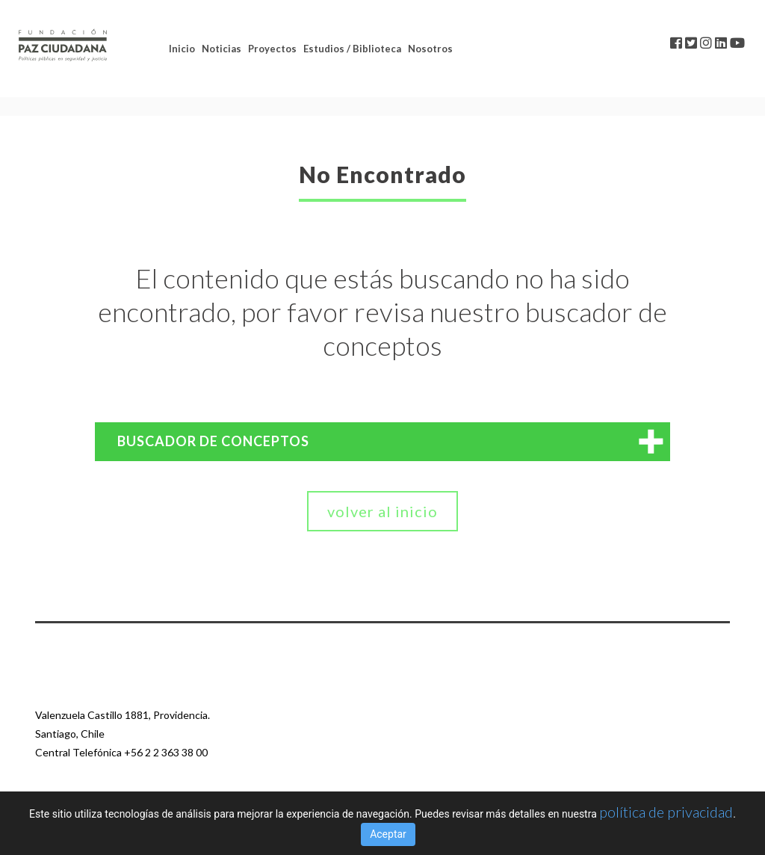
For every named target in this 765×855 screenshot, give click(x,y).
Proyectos (272, 49)
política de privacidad (666, 812)
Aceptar (388, 834)
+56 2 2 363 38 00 (166, 752)
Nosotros (430, 49)
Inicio (182, 49)
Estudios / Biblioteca (352, 49)
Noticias (221, 49)
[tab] (382, 441)
